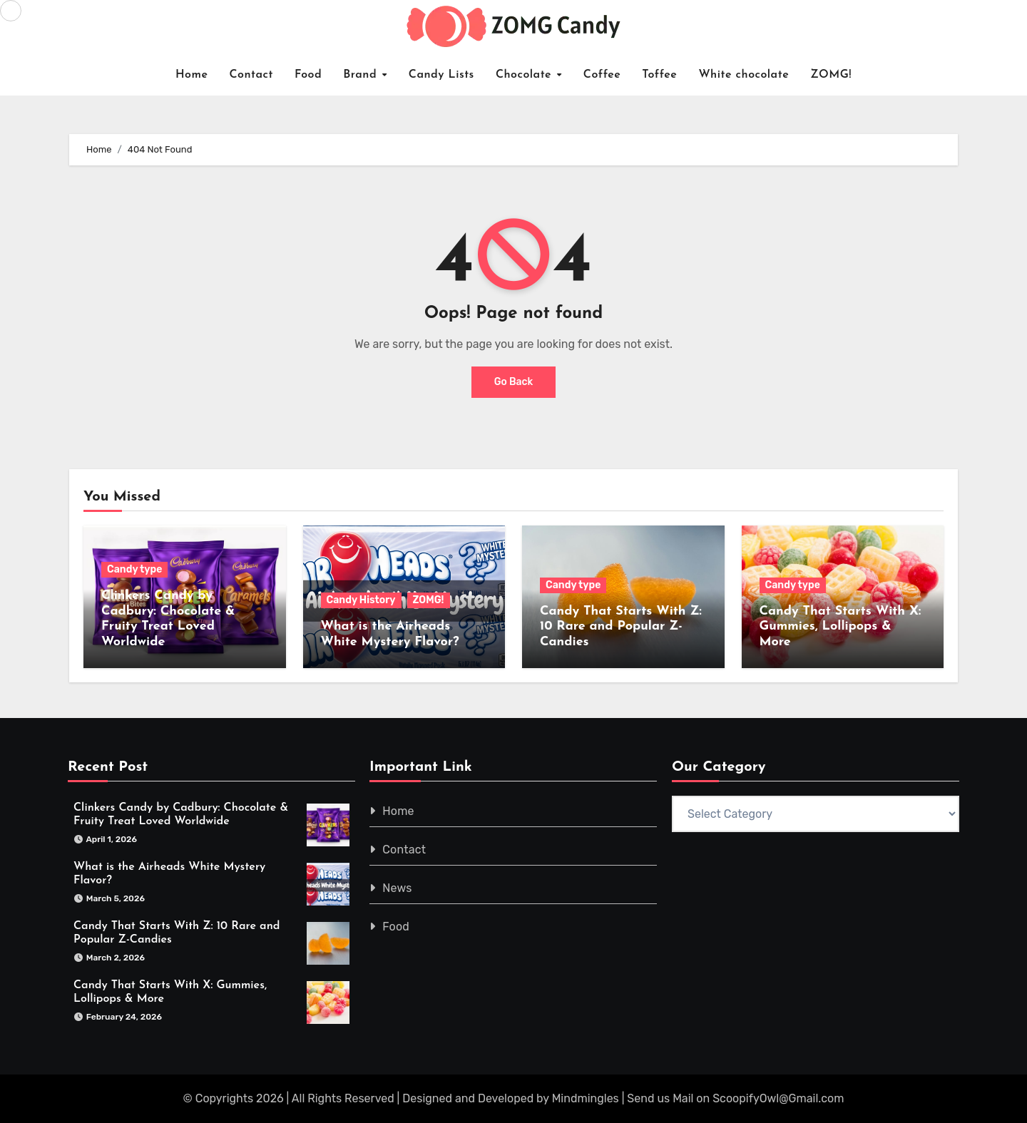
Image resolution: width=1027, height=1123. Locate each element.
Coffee (602, 75)
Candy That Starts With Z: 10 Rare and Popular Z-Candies (621, 627)
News (397, 888)
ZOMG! (831, 75)
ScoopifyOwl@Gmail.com (778, 1098)
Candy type (134, 569)
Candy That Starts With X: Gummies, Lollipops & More (840, 627)
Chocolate (526, 75)
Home (191, 75)
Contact (251, 75)
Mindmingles (585, 1098)
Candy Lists (441, 75)
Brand (362, 75)
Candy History (361, 600)
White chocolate (743, 75)
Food (308, 75)
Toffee (659, 75)
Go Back (513, 382)
